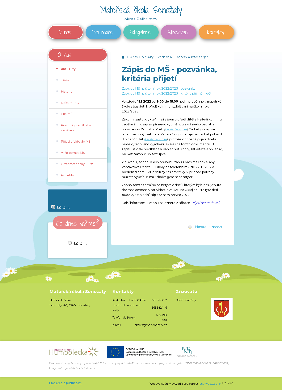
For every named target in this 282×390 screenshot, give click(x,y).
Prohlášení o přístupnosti (65, 383)
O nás (133, 57)
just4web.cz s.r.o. (210, 383)
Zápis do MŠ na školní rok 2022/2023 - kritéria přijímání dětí (167, 93)
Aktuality (148, 57)
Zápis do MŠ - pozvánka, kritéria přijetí (183, 57)
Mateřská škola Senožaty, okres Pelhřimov (122, 57)
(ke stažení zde (155, 139)
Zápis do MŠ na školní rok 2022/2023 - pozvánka (159, 88)
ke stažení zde (176, 129)
